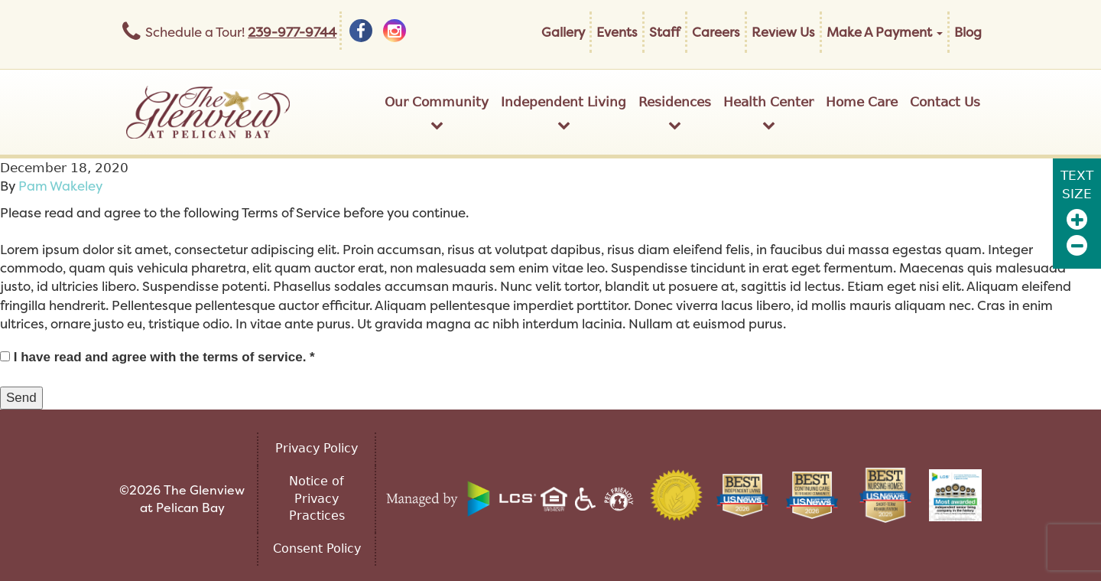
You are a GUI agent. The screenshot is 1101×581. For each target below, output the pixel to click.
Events (617, 32)
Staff (664, 32)
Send (21, 397)
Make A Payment (885, 32)
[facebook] (360, 30)
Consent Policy (317, 548)
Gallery (563, 32)
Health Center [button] (768, 113)
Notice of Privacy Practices (317, 499)
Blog (968, 32)
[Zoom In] (1077, 219)
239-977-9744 (292, 32)
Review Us (783, 32)
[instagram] (394, 30)
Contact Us (945, 101)
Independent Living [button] (563, 113)
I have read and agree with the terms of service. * (157, 357)
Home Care (862, 101)
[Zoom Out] (1077, 245)
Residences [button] (674, 113)
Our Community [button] (437, 113)
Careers (716, 32)
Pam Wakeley (60, 185)
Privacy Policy (316, 448)
